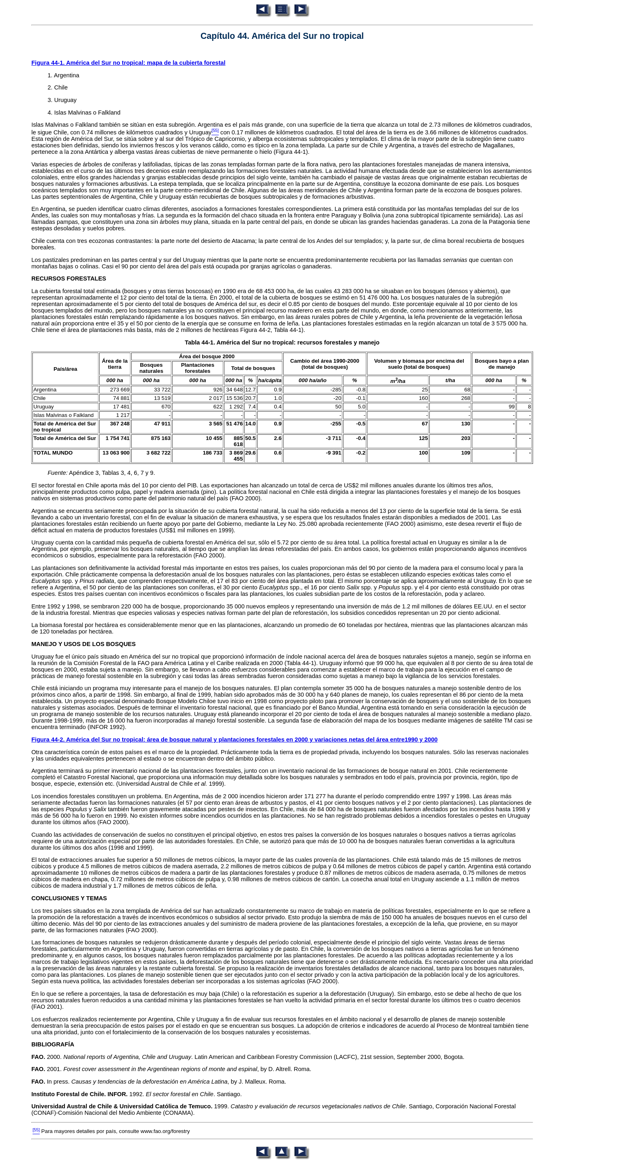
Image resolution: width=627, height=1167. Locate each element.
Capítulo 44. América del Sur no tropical (282, 36)
